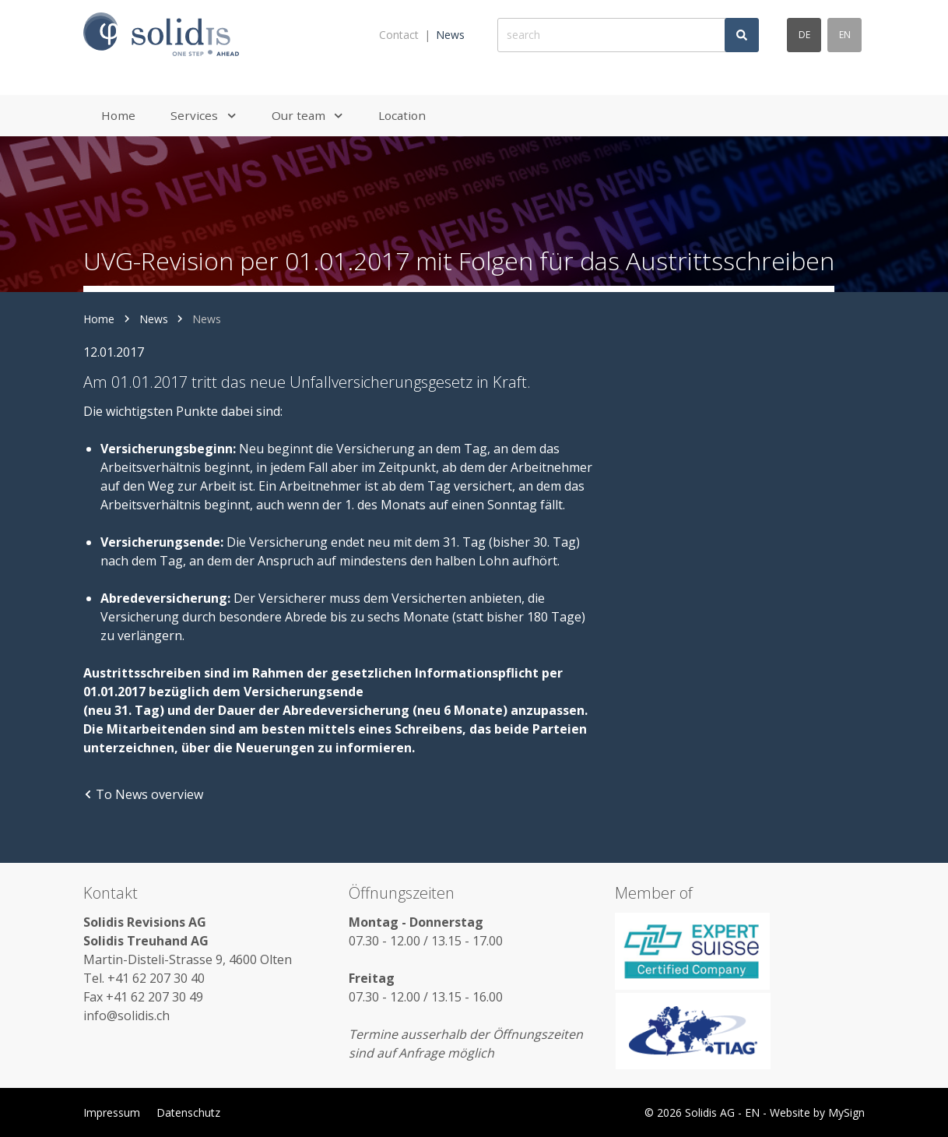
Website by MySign (817, 1112)
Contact (399, 34)
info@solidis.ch (126, 1015)
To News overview (143, 794)
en (845, 34)
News (450, 34)
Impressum (111, 1112)
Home (98, 319)
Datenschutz (188, 1112)
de (804, 34)
